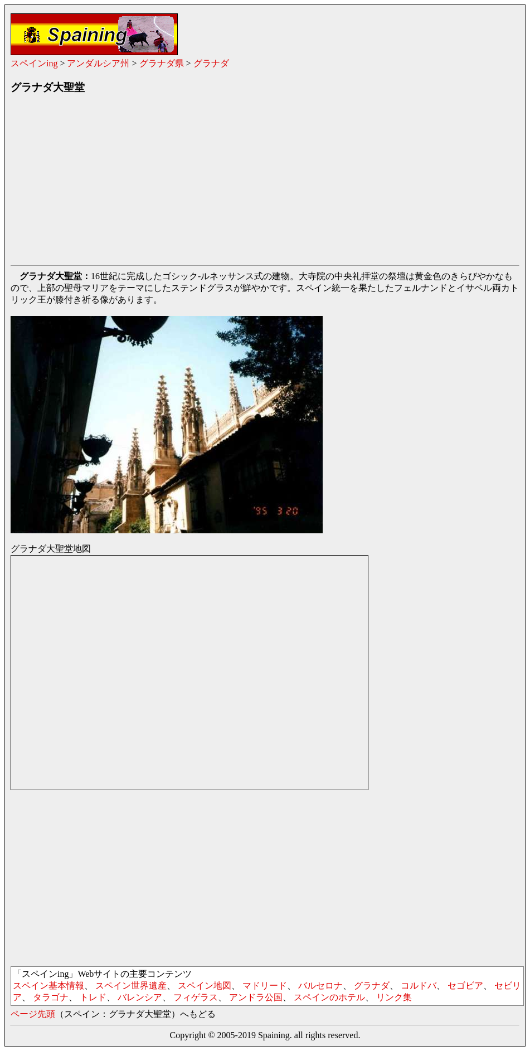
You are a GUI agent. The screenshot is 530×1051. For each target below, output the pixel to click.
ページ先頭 (33, 1014)
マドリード (264, 985)
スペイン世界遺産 (131, 985)
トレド (93, 997)
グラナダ (211, 63)
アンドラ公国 (256, 997)
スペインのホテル (329, 997)
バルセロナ (320, 985)
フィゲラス (195, 997)
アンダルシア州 (98, 63)
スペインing (34, 63)
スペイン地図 (204, 985)
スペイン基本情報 (48, 985)
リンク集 (394, 997)
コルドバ (418, 985)
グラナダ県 (161, 63)
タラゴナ (51, 997)
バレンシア (140, 997)
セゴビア (465, 985)
